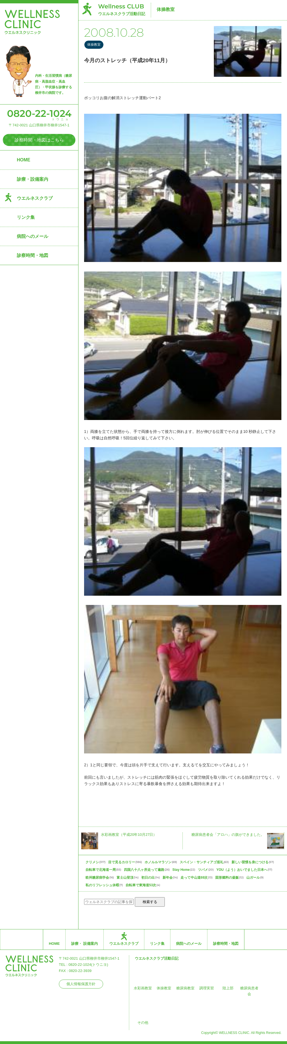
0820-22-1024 (39, 113)
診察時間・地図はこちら (39, 140)
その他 (142, 1023)
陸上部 (228, 988)
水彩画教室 (143, 988)
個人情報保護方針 (81, 984)
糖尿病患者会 (249, 991)
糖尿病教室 (185, 988)
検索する (150, 902)
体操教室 (166, 9)
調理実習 (206, 988)
